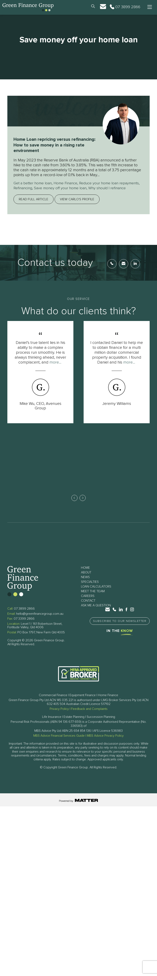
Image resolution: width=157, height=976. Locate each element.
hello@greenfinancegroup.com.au (39, 619)
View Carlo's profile (77, 204)
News (85, 583)
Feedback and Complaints (89, 715)
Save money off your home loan (87, 188)
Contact (88, 606)
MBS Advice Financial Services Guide (59, 741)
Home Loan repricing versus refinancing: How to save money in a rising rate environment (54, 145)
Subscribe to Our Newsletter (120, 627)
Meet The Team (93, 597)
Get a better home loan (34, 183)
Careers (87, 602)
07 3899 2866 (24, 614)
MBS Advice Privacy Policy (105, 741)
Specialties (90, 588)
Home (85, 573)
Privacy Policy (59, 715)
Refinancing (47, 188)
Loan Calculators (96, 592)
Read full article (33, 204)
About (86, 578)
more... (55, 367)
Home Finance (70, 183)
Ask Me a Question (96, 611)
